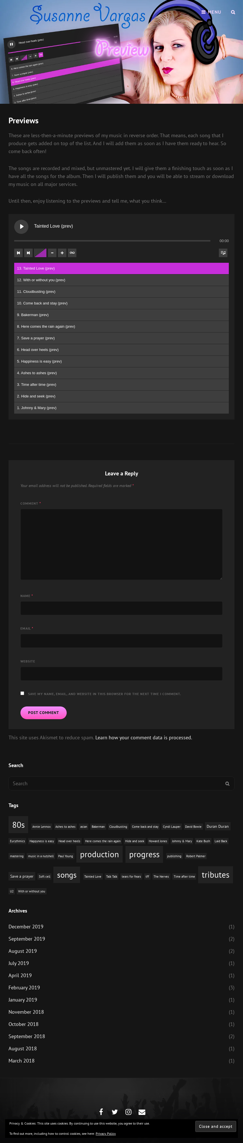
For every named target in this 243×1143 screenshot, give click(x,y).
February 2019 (24, 987)
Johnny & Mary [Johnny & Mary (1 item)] (182, 841)
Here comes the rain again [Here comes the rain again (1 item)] (103, 841)
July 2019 (19, 963)
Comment (30, 503)
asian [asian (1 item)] (83, 827)
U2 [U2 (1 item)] (12, 891)
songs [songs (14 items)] (67, 874)
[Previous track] (18, 253)
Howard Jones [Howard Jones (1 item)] (158, 841)
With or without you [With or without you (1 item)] (31, 891)
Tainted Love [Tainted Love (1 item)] (92, 877)
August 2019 (23, 951)
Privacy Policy (106, 1133)
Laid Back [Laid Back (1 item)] (221, 841)
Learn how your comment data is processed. (143, 737)
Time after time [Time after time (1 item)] (184, 877)
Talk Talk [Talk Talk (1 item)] (111, 877)
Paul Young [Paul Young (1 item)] (65, 856)
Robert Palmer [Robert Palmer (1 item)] (196, 856)
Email (26, 628)
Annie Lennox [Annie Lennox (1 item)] (41, 827)
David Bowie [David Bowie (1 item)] (193, 827)
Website (27, 661)
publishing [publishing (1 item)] (174, 856)
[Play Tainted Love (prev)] (21, 227)
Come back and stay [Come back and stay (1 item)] (145, 827)
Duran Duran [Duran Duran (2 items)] (218, 826)
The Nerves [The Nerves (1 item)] (161, 877)
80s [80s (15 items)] (18, 825)
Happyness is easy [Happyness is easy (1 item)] (42, 841)
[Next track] (28, 253)
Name (26, 596)
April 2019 (20, 975)
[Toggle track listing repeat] (72, 253)
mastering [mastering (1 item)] (17, 856)
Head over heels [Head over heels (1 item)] (69, 841)
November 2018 (26, 1012)
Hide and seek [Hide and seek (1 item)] (134, 841)
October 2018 (24, 1024)
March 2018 (22, 1060)
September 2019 (27, 938)
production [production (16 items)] (99, 854)
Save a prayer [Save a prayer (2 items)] (21, 876)
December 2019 (26, 926)
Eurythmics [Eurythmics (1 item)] (17, 841)
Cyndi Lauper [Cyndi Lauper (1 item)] (172, 827)
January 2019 (23, 999)
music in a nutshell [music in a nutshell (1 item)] (41, 856)
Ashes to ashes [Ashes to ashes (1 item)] (65, 827)
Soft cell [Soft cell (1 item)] (44, 877)
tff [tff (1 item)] (147, 877)
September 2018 (27, 1036)
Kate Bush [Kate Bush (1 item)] (203, 841)
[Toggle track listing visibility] (223, 253)
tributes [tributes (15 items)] (215, 874)
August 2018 (23, 1048)
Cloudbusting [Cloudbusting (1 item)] (118, 827)
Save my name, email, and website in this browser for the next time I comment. (104, 694)
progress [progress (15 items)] (144, 854)
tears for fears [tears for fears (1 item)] (131, 877)
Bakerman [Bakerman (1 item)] (98, 827)
